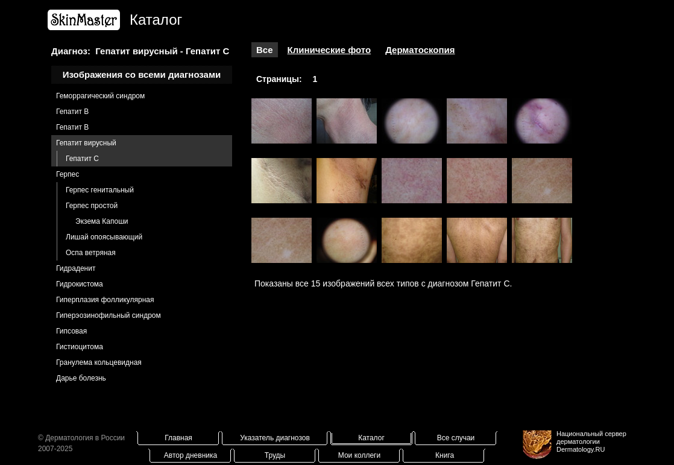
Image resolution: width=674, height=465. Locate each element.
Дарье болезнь (81, 378)
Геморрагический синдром (100, 96)
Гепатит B (72, 111)
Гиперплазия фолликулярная (105, 300)
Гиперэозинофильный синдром (108, 315)
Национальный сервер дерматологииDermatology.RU (591, 441)
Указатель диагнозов (275, 438)
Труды (275, 455)
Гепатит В (72, 127)
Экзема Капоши (101, 221)
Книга (444, 455)
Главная (178, 438)
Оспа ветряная (91, 252)
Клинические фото (329, 50)
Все (264, 50)
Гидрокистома (79, 284)
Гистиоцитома (79, 347)
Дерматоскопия (420, 50)
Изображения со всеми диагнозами (142, 74)
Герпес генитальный (100, 190)
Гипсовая (71, 331)
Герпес (67, 174)
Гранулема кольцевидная (99, 362)
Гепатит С (82, 158)
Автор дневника (190, 455)
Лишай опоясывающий (104, 237)
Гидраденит (75, 268)
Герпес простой (92, 205)
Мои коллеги (359, 455)
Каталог (371, 438)
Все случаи (456, 438)
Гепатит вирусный (86, 143)
